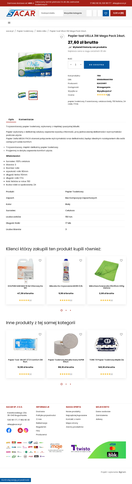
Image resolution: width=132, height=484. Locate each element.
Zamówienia (102, 415)
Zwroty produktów (74, 426)
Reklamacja (41, 423)
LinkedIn (31, 430)
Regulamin (41, 426)
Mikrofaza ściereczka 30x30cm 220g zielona (106, 287)
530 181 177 (106, 3)
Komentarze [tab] (26, 119)
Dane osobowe (103, 411)
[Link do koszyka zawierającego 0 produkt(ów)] (118, 13)
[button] (61, 310)
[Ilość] (76, 65)
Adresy (99, 419)
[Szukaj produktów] (89, 13)
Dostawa (40, 411)
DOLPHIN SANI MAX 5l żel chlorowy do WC (25, 287)
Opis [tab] (11, 119)
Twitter (14, 430)
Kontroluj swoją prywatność (15, 479)
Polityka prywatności (46, 415)
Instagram (25, 430)
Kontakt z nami (73, 419)
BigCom (122, 472)
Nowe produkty (73, 411)
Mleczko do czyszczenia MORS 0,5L (66, 286)
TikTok (37, 430)
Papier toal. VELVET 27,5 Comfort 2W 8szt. (25, 361)
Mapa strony (72, 423)
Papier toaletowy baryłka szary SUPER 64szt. (66, 361)
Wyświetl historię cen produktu (88, 47)
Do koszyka (96, 65)
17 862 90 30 (95, 3)
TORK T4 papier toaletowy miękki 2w (106, 360)
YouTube (20, 430)
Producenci (41, 434)
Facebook (8, 430)
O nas (39, 419)
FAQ (38, 430)
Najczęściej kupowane (76, 415)
